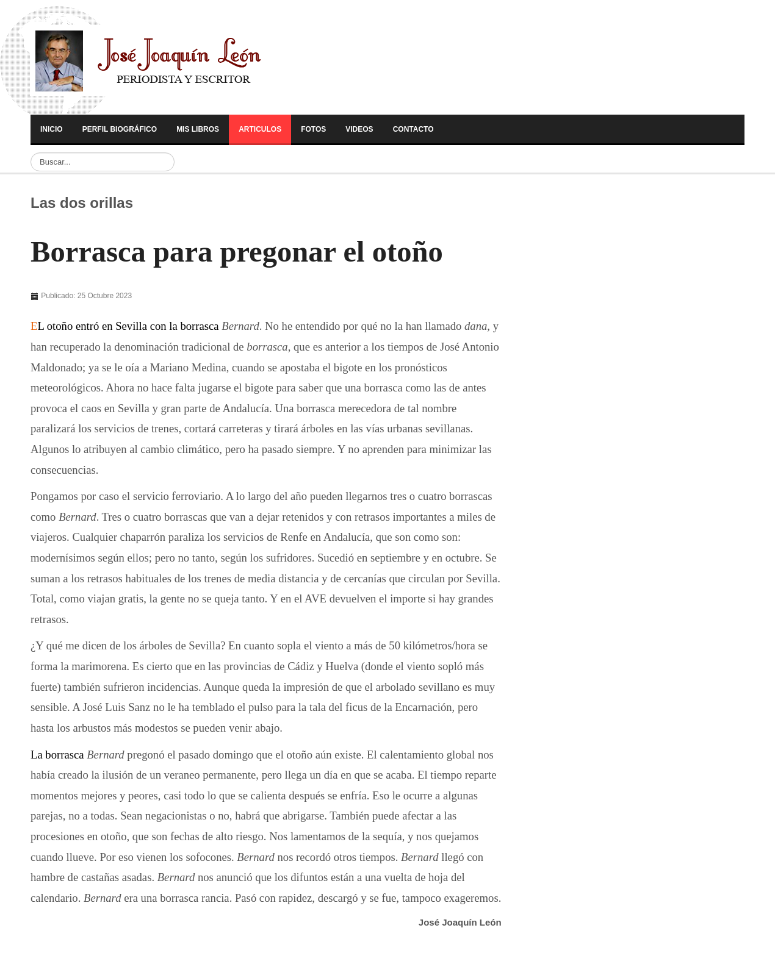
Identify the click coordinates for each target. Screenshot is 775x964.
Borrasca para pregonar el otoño (237, 251)
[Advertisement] (115, 299)
